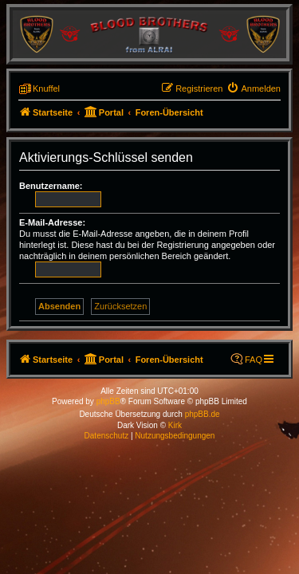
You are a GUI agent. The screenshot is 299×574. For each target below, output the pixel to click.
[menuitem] (253, 88)
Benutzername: (50, 186)
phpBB (108, 401)
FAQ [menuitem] (253, 359)
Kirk (175, 425)
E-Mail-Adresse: (52, 222)
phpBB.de (202, 414)
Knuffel (46, 88)
